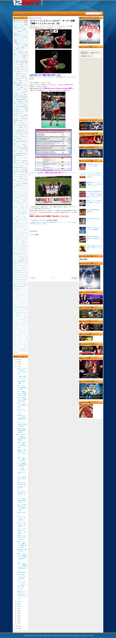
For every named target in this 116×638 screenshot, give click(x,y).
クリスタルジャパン (19, 328)
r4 (80, 635)
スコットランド (19, 228)
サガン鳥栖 (24, 101)
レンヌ (18, 235)
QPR (23, 213)
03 (17, 618)
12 (17, 364)
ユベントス (17, 64)
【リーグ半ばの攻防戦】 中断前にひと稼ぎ (21, 500)
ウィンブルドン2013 (22, 275)
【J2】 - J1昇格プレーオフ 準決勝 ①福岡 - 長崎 (21, 399)
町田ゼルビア (39, 223)
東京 (17, 120)
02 (17, 620)
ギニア (16, 296)
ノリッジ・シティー (21, 190)
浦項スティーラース (18, 284)
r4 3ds (87, 635)
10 (17, 601)
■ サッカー (84, 52)
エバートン (24, 120)
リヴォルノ (23, 282)
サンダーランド (20, 150)
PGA (25, 253)
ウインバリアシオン (21, 323)
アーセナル (20, 54)
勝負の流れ (33, 223)
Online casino (16, 289)
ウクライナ (20, 255)
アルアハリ (21, 316)
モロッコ (25, 303)
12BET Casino (56, 635)
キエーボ (25, 227)
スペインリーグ (22, 33)
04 (17, 616)
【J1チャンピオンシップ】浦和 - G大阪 (21, 405)
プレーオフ (20, 220)
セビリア (18, 97)
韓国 (17, 84)
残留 (24, 246)
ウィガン (17, 265)
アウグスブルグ (20, 173)
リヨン (21, 211)
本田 (20, 171)
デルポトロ (21, 279)
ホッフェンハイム (22, 221)
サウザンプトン (22, 113)
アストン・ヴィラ (21, 143)
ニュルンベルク (20, 230)
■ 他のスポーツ (95, 52)
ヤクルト (24, 166)
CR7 (16, 253)
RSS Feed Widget (90, 114)
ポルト (15, 234)
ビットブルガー (68, 222)
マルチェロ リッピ (18, 303)
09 (17, 604)
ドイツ (15, 71)
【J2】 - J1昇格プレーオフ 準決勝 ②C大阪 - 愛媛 (21, 393)
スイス (19, 136)
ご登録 (33, 13)
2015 (16, 362)
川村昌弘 (25, 351)
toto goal (21, 61)
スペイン (21, 94)
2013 (16, 628)
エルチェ (24, 155)
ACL (15, 197)
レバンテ (21, 193)
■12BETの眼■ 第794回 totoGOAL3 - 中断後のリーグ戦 (94, 238)
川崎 (26, 118)
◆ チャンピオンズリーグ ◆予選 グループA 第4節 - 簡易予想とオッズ (21, 566)
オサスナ (19, 227)
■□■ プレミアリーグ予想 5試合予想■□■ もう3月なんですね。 (94, 202)
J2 (19, 106)
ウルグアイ (17, 111)
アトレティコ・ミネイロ (21, 263)
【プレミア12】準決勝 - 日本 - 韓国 (21, 478)
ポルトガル (19, 115)
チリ (22, 125)
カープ (24, 206)
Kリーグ (23, 309)
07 (17, 608)
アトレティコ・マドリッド (20, 59)
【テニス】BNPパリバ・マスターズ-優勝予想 (21, 576)
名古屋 (25, 141)
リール (24, 223)
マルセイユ (19, 160)
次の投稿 (32, 278)
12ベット (41, 222)
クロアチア (17, 134)
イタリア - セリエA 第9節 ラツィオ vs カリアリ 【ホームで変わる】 (94, 175)
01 (17, 623)
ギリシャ (18, 162)
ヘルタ (15, 181)
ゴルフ (18, 139)
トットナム (24, 138)
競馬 (17, 155)
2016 (16, 359)
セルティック (19, 200)
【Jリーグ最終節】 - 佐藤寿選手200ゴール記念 (21, 465)
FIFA (20, 253)
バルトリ (17, 298)
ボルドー (16, 211)
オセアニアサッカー (18, 324)
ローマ (20, 75)
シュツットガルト (21, 157)
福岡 (45, 223)
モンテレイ (17, 305)
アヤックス (16, 274)
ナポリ (18, 103)
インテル (16, 80)
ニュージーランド (23, 296)
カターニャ (20, 216)
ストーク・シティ (21, 159)
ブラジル (18, 69)
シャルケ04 (19, 124)
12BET (49, 635)
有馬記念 (21, 261)
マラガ (17, 223)
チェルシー (23, 49)
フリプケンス (24, 342)
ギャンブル (24, 80)
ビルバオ (16, 166)
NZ (26, 309)
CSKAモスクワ (17, 225)
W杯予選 (18, 167)
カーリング (20, 326)
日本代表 (24, 52)
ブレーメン (23, 232)
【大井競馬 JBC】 (21, 572)
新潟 (20, 131)
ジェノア (16, 152)
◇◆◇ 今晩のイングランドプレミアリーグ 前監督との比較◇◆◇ (21, 380)
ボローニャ (23, 256)
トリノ (20, 169)
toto (24, 63)
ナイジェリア (21, 164)
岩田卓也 (19, 307)
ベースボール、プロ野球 (20, 108)
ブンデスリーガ (22, 40)
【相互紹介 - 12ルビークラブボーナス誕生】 (21, 537)
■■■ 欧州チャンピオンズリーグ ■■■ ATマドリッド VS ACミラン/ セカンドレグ (94, 184)
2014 (16, 626)
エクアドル (18, 206)
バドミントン (60, 222)
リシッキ (23, 305)
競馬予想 (25, 148)
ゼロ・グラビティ (19, 331)
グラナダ (25, 178)
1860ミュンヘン (21, 288)
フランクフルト (20, 192)
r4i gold (83, 635)
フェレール (17, 342)
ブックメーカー (19, 24)
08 (17, 606)
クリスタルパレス (21, 122)
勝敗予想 (18, 21)
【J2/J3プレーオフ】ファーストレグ (21, 411)
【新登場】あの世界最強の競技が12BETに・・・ (21, 430)
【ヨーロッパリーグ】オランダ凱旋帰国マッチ (21, 524)
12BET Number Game (66, 635)
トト (17, 82)
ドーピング (16, 340)
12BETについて (25, 13)
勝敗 (24, 106)
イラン (22, 146)
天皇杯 (21, 260)
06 (17, 611)
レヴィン (22, 347)
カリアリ (25, 199)
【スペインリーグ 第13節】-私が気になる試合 (21, 424)
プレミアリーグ (41, 13)
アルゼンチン (23, 68)
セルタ (25, 188)
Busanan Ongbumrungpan (50, 222)
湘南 (26, 171)
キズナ (26, 326)
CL (24, 69)
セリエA (24, 31)
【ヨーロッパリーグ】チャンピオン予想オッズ (21, 518)
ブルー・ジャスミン (19, 344)
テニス (22, 89)
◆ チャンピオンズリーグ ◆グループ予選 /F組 (21, 459)
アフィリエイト (62, 13)
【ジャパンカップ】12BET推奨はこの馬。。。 (21, 387)
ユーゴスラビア (21, 345)
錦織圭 (20, 99)
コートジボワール (20, 186)
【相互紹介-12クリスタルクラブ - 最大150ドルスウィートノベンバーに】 (21, 595)
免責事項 (23, 349)
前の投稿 (74, 278)
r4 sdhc (91, 635)
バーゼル (20, 241)
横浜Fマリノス (20, 110)
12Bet (37, 222)
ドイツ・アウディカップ (20, 338)
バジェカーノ (22, 209)
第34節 (18, 286)
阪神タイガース (22, 185)
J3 (26, 261)
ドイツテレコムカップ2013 (21, 337)
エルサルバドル (24, 295)
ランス (19, 268)
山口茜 (74, 222)
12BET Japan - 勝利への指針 (40, 635)
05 (17, 613)
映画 (16, 352)
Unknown (39, 220)
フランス (24, 82)
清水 (26, 153)
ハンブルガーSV (20, 180)
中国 (20, 141)
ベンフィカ (19, 267)
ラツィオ (20, 118)
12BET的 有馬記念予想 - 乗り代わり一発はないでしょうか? (94, 247)
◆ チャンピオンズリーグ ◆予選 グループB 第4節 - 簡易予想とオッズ (21, 557)
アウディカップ (20, 314)
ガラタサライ (21, 237)
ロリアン (25, 268)
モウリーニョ (17, 258)
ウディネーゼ (17, 174)
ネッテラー (52, 13)
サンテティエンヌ (18, 207)
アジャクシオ (22, 272)
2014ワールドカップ (20, 26)
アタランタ (21, 197)
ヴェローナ (22, 202)
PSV (15, 255)
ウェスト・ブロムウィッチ (20, 204)
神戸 (26, 160)
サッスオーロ (17, 188)
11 (17, 366)
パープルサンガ (23, 340)
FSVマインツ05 (18, 92)
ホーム (16, 13)
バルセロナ (17, 47)
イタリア (22, 78)
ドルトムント (18, 56)
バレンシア (19, 145)
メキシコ (22, 132)
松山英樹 (20, 153)
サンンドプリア (23, 330)
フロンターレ (23, 302)
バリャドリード (20, 218)
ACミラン (17, 63)
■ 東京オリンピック (87, 56)
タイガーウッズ (19, 277)
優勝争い (22, 195)
